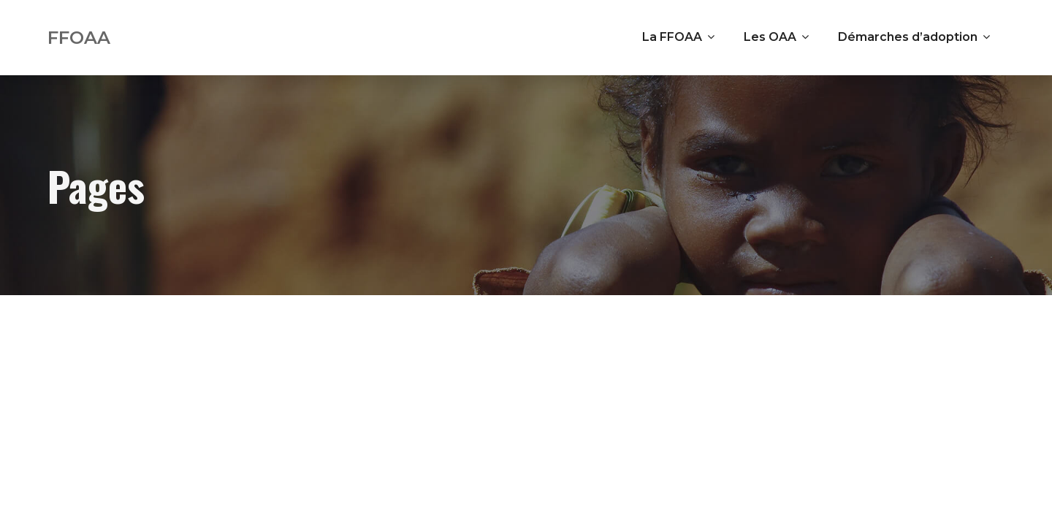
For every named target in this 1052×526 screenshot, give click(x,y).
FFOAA (78, 37)
